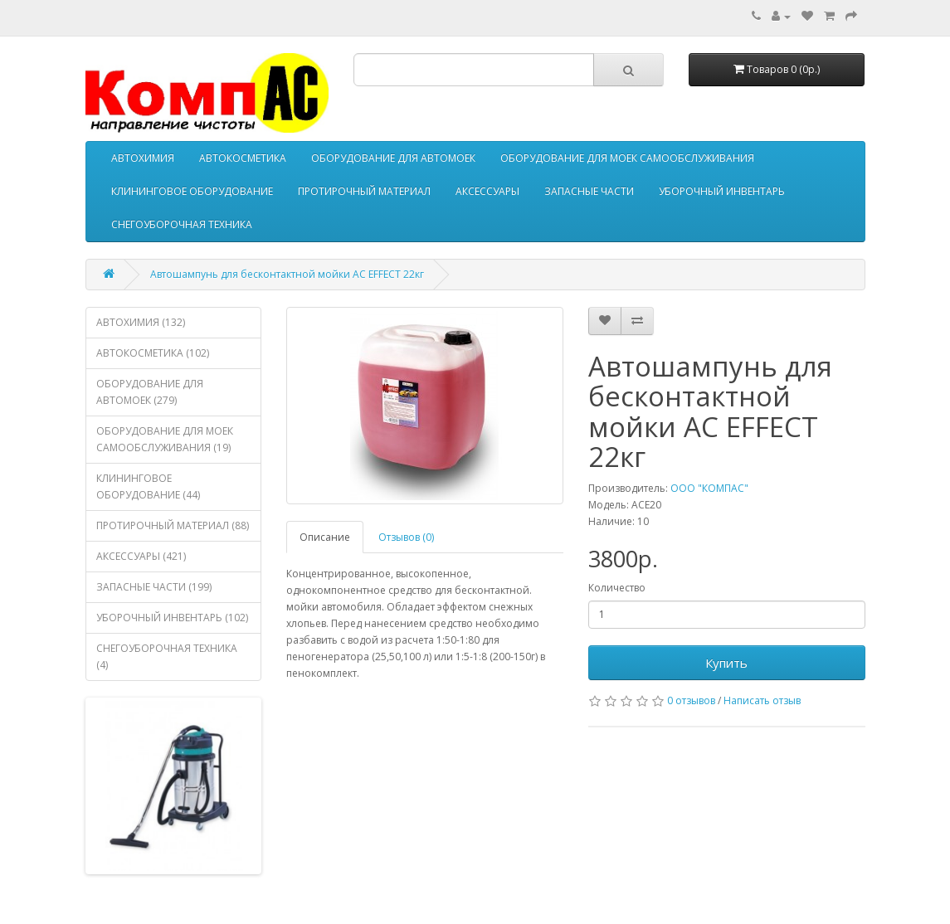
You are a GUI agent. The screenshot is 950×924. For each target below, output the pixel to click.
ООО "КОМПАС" (709, 488)
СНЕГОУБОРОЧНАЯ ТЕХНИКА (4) (166, 656)
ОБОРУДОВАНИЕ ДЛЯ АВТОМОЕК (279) (149, 392)
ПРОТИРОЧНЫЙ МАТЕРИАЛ (364, 191)
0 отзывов (691, 700)
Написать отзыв (762, 700)
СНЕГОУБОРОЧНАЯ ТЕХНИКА (181, 224)
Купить (726, 662)
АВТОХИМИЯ (142, 158)
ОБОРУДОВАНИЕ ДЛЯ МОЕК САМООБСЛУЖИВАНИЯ (627, 158)
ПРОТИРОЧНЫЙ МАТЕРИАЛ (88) (172, 525)
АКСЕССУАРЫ (487, 191)
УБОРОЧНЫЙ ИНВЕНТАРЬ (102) (172, 617)
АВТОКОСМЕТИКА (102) (152, 353)
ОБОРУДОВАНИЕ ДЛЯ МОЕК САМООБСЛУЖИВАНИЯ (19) (164, 439)
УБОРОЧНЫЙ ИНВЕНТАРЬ (722, 191)
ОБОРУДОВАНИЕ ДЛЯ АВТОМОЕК (393, 158)
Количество (617, 588)
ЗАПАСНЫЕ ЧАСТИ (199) (154, 587)
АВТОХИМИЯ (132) (140, 322)
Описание (325, 537)
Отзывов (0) (406, 537)
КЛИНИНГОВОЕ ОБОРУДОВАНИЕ (192, 191)
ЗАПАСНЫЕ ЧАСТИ (589, 191)
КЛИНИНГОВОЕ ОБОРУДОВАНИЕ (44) (148, 486)
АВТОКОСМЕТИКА (242, 158)
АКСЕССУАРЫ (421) (141, 556)
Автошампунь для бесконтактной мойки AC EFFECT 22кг (287, 274)
